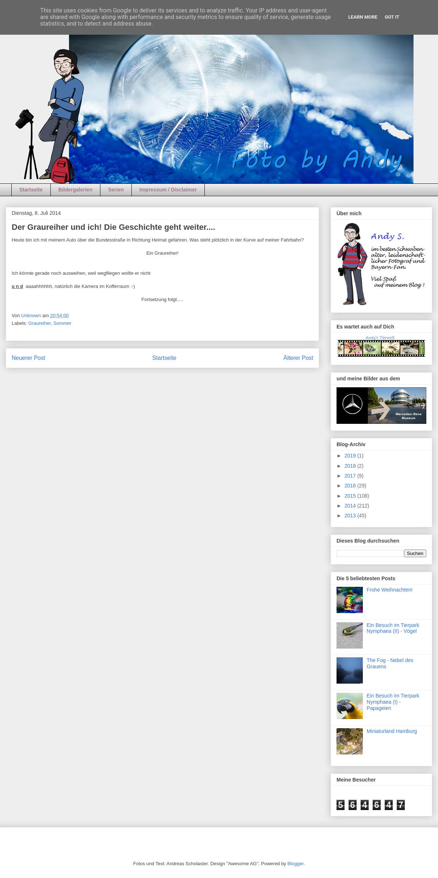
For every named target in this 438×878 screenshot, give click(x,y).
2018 (351, 466)
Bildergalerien (75, 190)
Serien (116, 190)
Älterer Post (298, 358)
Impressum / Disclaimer (168, 190)
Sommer (62, 323)
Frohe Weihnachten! (390, 590)
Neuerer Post (28, 358)
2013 (351, 515)
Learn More (362, 17)
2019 (351, 456)
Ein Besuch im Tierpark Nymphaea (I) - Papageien (393, 702)
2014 (351, 506)
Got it (392, 17)
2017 (351, 476)
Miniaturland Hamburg (392, 731)
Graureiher (39, 323)
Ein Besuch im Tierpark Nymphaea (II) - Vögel (393, 628)
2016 (351, 486)
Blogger (296, 863)
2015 (351, 496)
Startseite (31, 190)
